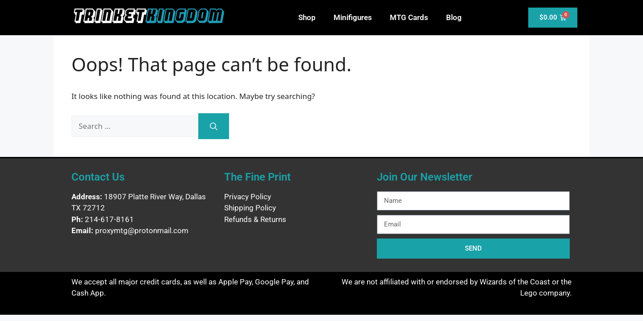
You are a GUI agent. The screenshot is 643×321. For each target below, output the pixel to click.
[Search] (213, 126)
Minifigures (353, 17)
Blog (454, 17)
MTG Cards (409, 17)
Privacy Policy (247, 196)
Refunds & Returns (255, 219)
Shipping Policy (250, 207)
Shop (307, 17)
